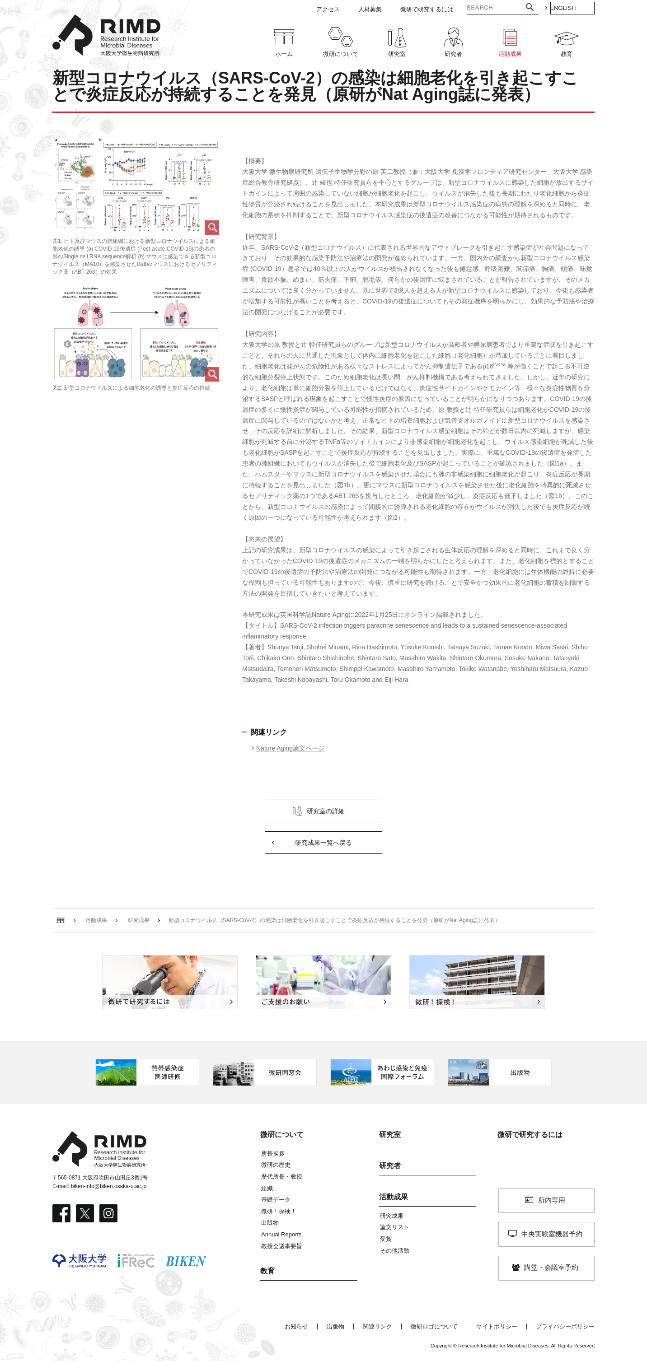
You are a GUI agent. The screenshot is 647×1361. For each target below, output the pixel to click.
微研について (282, 1134)
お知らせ (296, 1326)
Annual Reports (281, 1234)
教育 (267, 1271)
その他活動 (394, 1250)
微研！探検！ (278, 1211)
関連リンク (377, 1326)
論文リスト (394, 1227)
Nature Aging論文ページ (290, 748)
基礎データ (276, 1199)
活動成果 (393, 1197)
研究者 (390, 1166)
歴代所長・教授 (281, 1176)
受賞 (386, 1238)
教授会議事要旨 (281, 1246)
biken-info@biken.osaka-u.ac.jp (109, 1186)
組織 (267, 1188)
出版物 (270, 1222)
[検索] (481, 8)
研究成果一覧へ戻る (323, 842)
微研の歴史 (276, 1164)
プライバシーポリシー (565, 1326)
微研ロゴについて (434, 1326)
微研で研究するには (530, 1134)
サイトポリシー (496, 1326)
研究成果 (391, 1215)
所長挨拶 (273, 1153)
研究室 (390, 1134)
